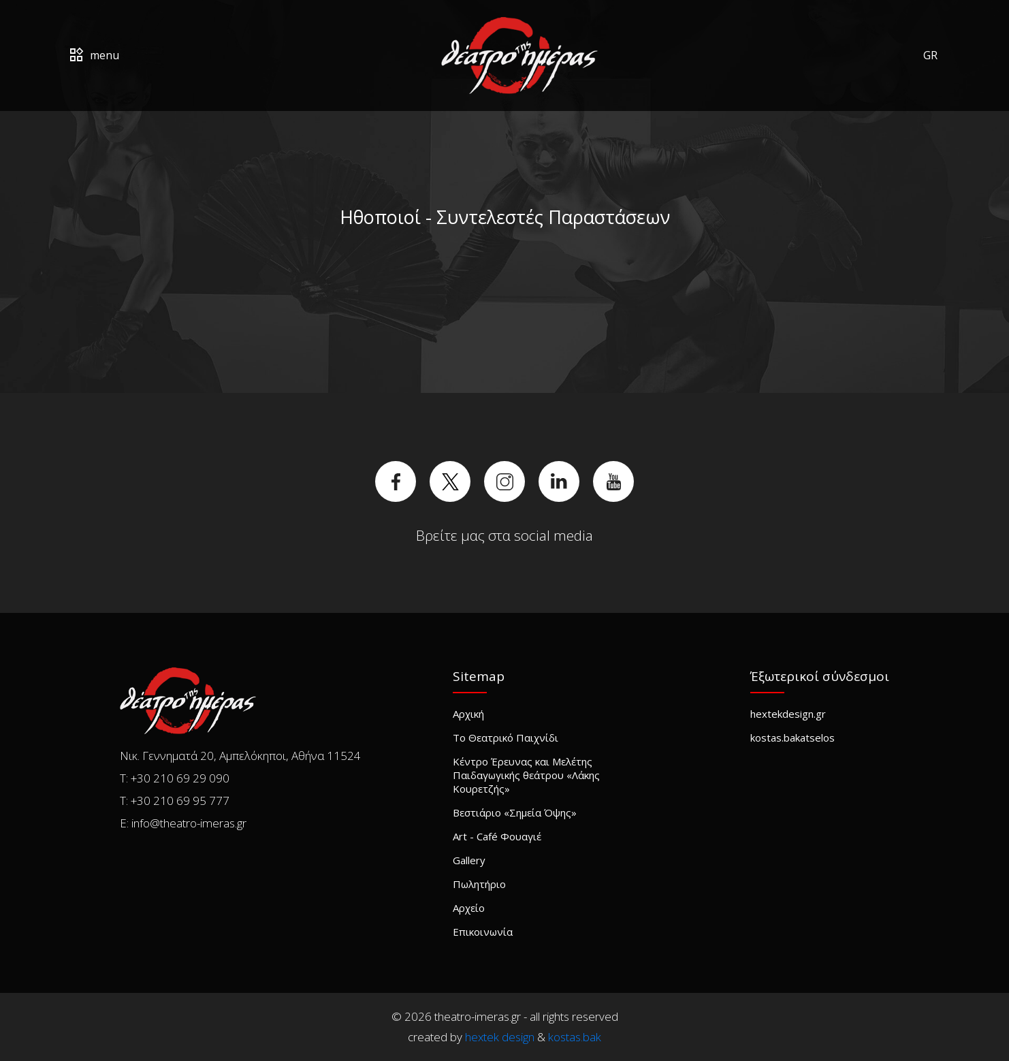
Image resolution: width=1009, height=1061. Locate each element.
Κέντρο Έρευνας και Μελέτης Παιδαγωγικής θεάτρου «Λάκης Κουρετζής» (526, 775)
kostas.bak (574, 1037)
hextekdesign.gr (788, 713)
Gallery (469, 860)
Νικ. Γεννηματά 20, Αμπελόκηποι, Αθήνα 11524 (240, 755)
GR (930, 55)
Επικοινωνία (483, 931)
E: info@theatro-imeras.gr (183, 823)
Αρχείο (469, 908)
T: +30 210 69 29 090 (174, 778)
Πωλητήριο (479, 884)
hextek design (499, 1037)
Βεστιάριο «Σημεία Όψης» (515, 812)
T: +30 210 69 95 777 (174, 800)
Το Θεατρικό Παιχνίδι (505, 737)
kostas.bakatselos (792, 737)
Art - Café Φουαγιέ (497, 836)
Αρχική (468, 713)
